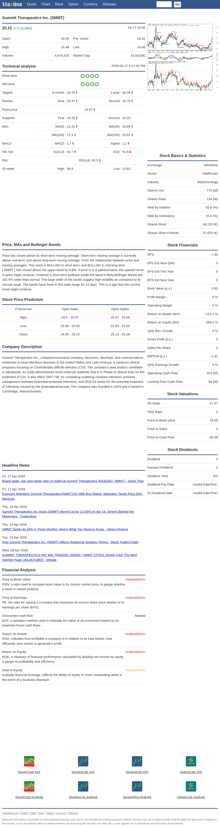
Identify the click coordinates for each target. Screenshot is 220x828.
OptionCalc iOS (191, 772)
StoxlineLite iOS (83, 772)
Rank (59, 4)
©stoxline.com (10, 813)
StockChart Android (29, 797)
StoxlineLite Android (83, 797)
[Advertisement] (73, 207)
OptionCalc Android (191, 797)
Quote (32, 4)
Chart (46, 4)
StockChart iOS (29, 772)
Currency (91, 4)
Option (73, 4)
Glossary (109, 4)
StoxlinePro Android (137, 797)
